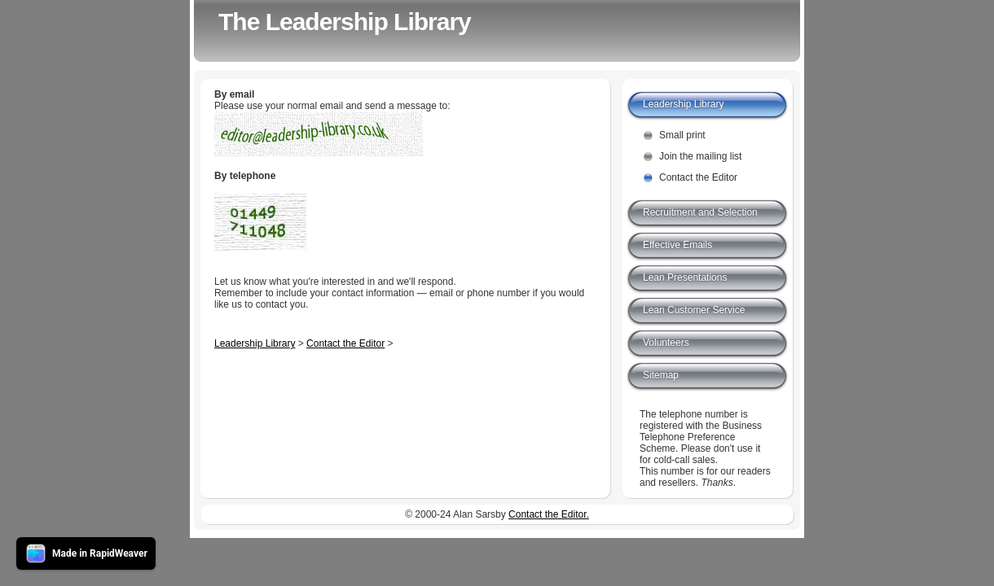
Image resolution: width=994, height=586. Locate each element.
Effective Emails (677, 245)
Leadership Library (254, 343)
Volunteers (666, 342)
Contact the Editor (345, 343)
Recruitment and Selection (700, 212)
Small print (682, 135)
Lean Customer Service (694, 310)
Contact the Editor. (548, 514)
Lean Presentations (685, 277)
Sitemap (661, 375)
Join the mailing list (700, 156)
